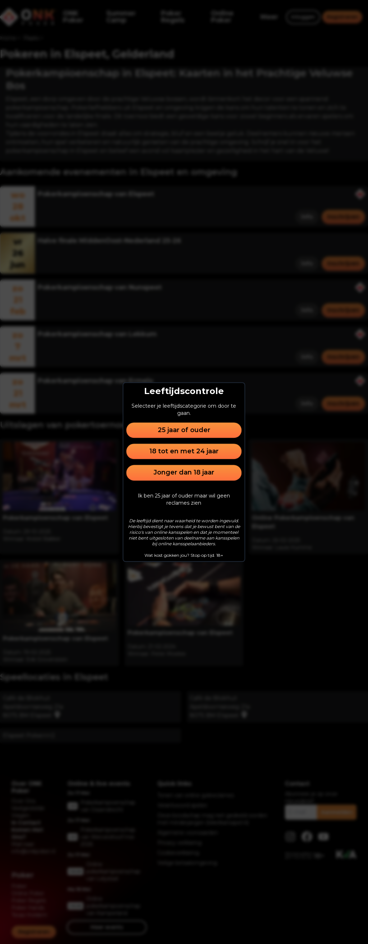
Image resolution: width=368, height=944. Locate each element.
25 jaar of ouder (184, 430)
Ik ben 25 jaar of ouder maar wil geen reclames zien (184, 499)
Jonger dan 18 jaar (183, 473)
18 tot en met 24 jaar (184, 451)
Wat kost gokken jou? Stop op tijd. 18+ (183, 555)
